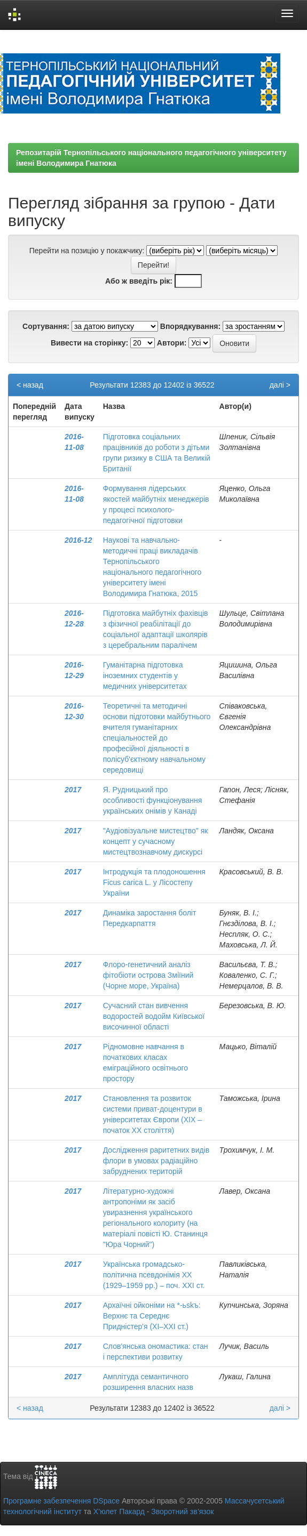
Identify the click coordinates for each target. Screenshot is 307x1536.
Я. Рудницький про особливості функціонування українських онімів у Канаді (152, 800)
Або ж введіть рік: (138, 281)
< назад (30, 385)
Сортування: (45, 326)
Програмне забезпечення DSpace (61, 1501)
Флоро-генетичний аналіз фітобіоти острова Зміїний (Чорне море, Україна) (148, 975)
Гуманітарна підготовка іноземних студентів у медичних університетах (145, 675)
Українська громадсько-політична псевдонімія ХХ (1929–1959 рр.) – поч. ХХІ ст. (154, 1275)
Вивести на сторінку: (89, 343)
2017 (73, 789)
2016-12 (78, 540)
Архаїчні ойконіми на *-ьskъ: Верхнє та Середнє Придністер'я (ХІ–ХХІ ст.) (152, 1316)
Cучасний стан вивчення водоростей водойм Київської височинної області (153, 1016)
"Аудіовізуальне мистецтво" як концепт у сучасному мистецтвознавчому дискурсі (155, 841)
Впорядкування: (190, 326)
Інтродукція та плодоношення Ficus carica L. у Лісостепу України (154, 882)
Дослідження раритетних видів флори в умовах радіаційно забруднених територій (156, 1161)
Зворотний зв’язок (182, 1511)
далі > (280, 385)
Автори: (172, 343)
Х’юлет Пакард (119, 1511)
